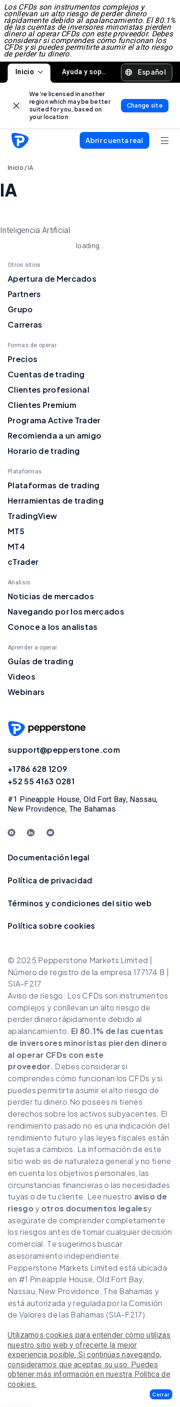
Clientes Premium (42, 405)
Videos (22, 676)
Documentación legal (49, 857)
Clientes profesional (48, 390)
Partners (24, 294)
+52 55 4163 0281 (41, 781)
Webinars (26, 692)
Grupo (20, 309)
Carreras (25, 324)
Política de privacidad (50, 880)
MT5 (16, 531)
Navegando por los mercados (66, 611)
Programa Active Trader (54, 420)
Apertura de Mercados (52, 279)
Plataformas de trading (54, 485)
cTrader (23, 562)
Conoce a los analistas (53, 627)
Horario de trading (44, 451)
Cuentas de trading (46, 374)
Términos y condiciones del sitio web (80, 903)
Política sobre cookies (52, 925)
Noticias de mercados (51, 596)
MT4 (16, 546)
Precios (22, 359)
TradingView (32, 516)
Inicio (29, 72)
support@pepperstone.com (64, 750)
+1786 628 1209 (37, 769)
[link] (17, 105)
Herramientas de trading (56, 500)
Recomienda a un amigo (54, 435)
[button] (161, 1394)
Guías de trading (40, 661)
